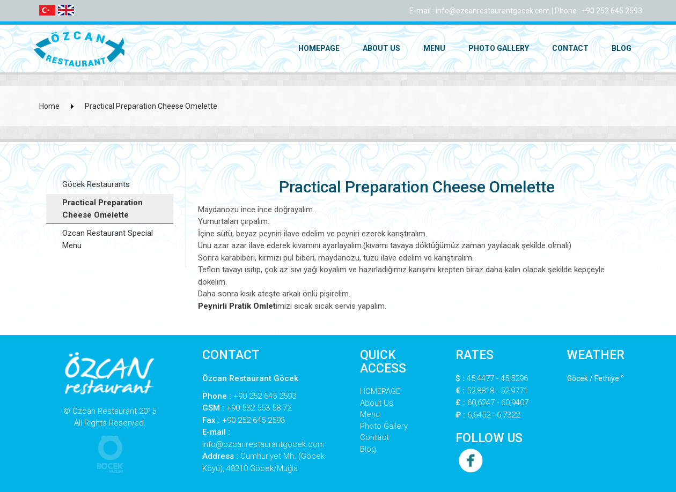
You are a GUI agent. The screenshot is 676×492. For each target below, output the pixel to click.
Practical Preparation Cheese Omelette (151, 106)
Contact (570, 48)
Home (49, 106)
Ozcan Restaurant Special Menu (107, 239)
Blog (621, 48)
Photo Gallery (498, 48)
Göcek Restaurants (96, 184)
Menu (434, 48)
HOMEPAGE (319, 48)
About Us (381, 48)
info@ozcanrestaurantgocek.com (493, 10)
